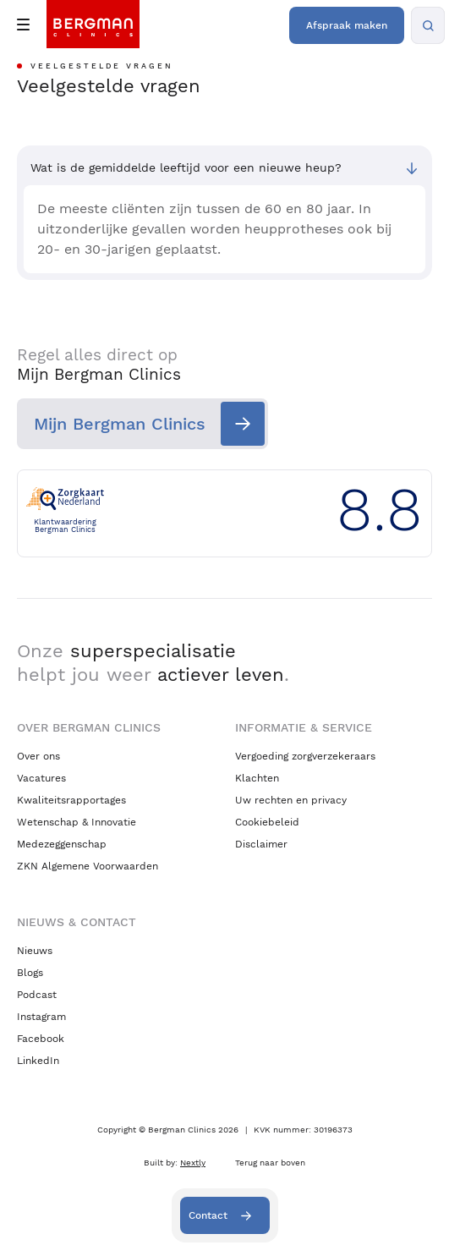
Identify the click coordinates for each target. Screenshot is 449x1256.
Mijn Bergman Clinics (119, 424)
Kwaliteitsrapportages (71, 800)
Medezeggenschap (62, 844)
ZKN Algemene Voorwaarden (87, 866)
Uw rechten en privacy (291, 800)
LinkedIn (38, 1061)
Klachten (257, 778)
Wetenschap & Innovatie (76, 822)
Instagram (41, 1017)
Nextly (192, 1162)
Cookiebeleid (267, 822)
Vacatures (41, 778)
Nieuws (34, 951)
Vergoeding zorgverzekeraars (305, 756)
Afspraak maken (346, 25)
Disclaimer (261, 844)
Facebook (40, 1039)
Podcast (37, 995)
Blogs (30, 973)
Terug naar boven (270, 1162)
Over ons (38, 756)
